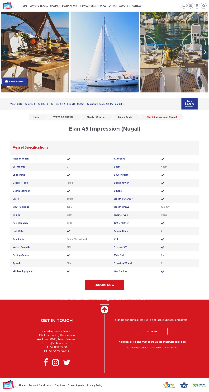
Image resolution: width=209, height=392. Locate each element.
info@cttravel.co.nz (58, 343)
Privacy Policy (95, 385)
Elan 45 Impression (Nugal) (162, 117)
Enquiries (59, 385)
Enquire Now (104, 285)
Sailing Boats (125, 117)
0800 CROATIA (59, 351)
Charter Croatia (95, 117)
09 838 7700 (58, 347)
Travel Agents (76, 385)
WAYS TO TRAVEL (63, 117)
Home (36, 117)
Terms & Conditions (40, 385)
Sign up (152, 331)
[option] (35, 52)
